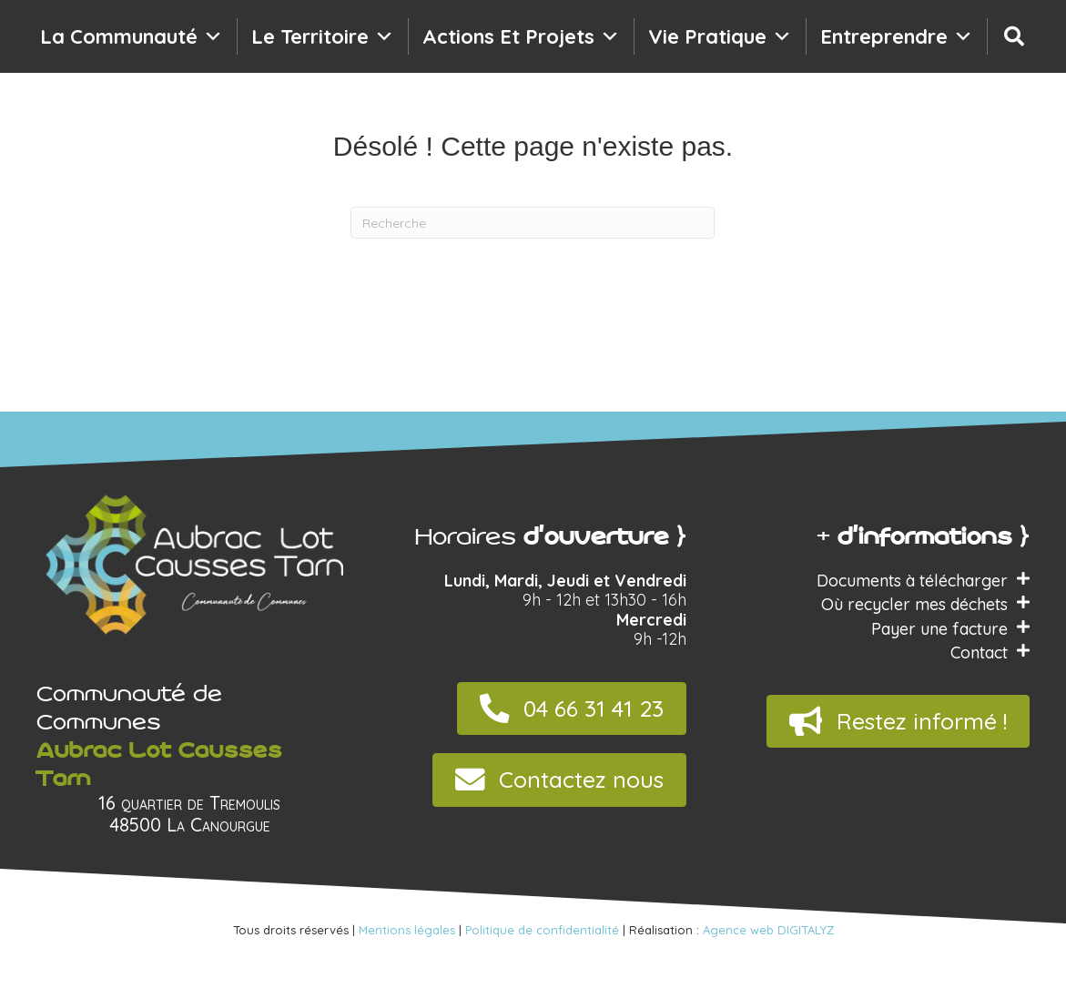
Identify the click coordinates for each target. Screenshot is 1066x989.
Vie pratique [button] (720, 36)
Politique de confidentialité (542, 930)
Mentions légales (407, 930)
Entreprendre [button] (896, 36)
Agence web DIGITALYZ (768, 930)
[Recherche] (1014, 36)
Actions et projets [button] (521, 36)
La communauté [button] (131, 36)
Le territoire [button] (322, 36)
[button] (571, 709)
